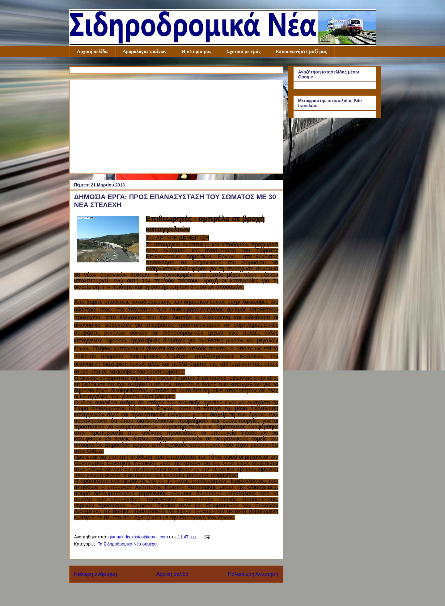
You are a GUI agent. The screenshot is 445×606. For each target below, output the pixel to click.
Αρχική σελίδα (92, 51)
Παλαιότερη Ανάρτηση (253, 574)
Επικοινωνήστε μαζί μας (301, 51)
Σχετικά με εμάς (244, 51)
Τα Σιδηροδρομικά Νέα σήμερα (127, 543)
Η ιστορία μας (196, 51)
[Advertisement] (176, 125)
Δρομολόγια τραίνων (145, 51)
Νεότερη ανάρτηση (95, 574)
